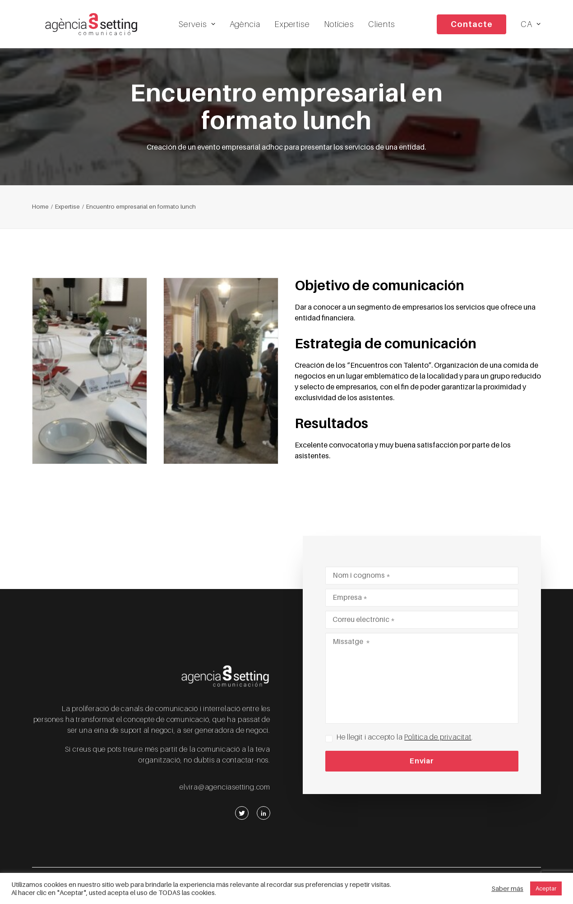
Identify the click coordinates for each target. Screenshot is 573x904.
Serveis (201, 27)
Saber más (507, 888)
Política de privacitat (437, 737)
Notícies (343, 27)
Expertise (296, 27)
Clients (385, 27)
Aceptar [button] (546, 888)
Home (40, 213)
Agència (248, 27)
